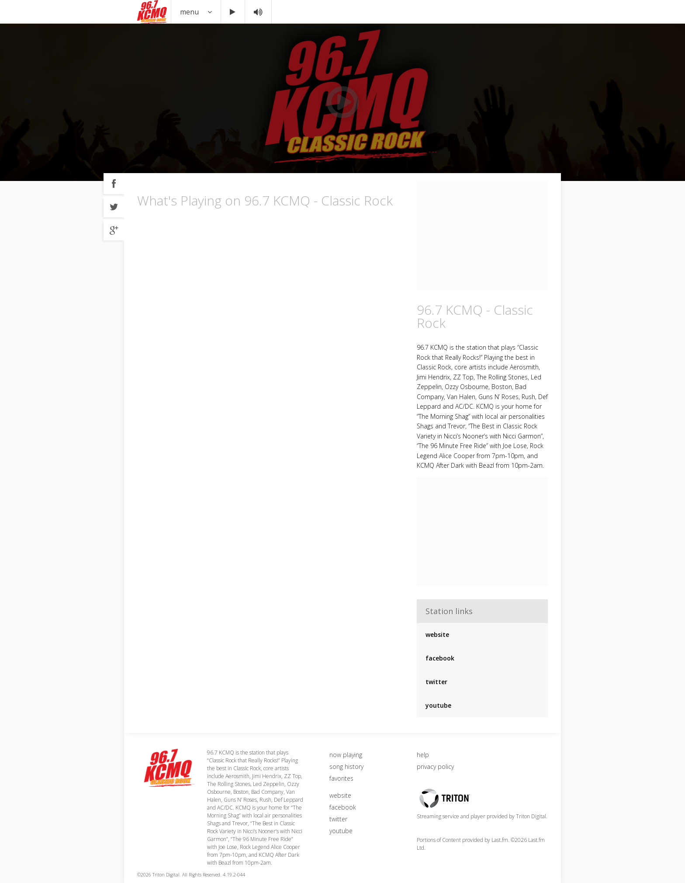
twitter (436, 682)
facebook (440, 658)
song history (346, 766)
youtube (438, 705)
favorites (341, 778)
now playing (345, 755)
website (437, 634)
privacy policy (435, 766)
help (423, 755)
